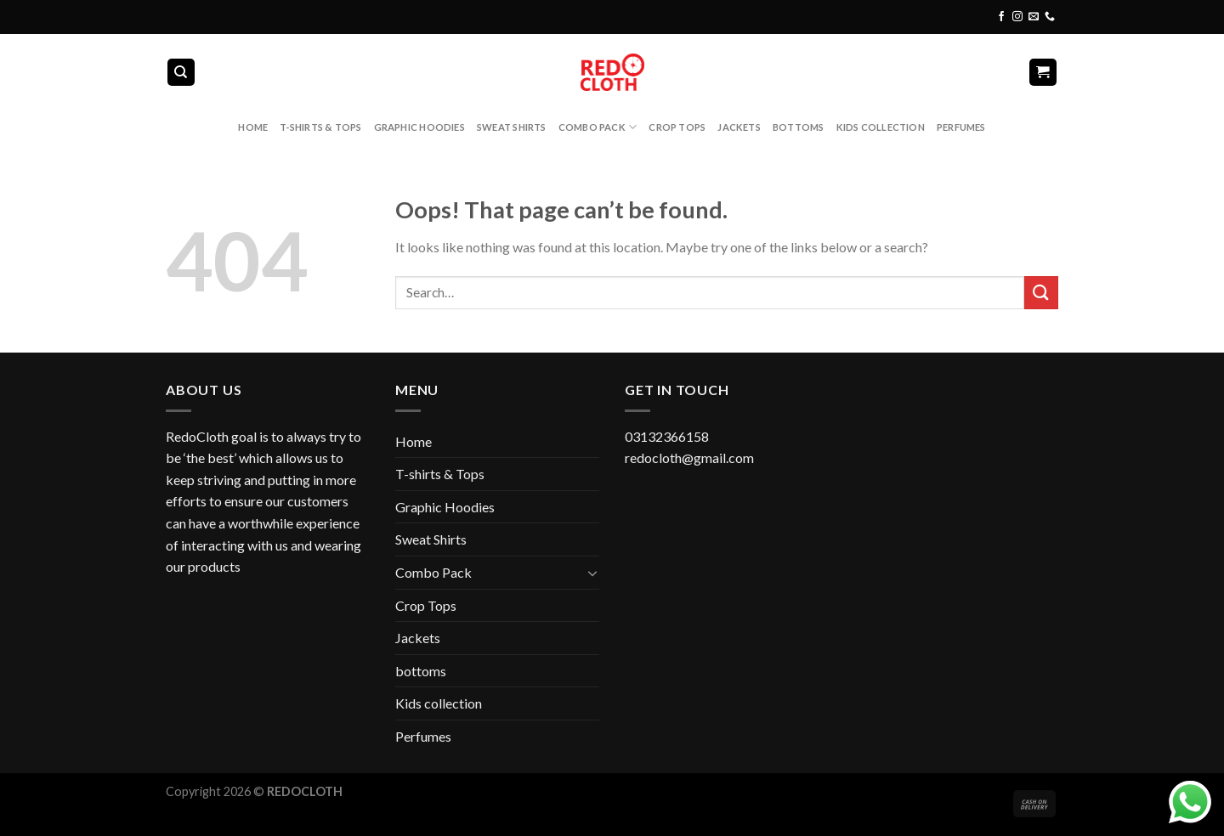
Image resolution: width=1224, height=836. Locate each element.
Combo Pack (598, 127)
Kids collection (880, 127)
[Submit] (1041, 292)
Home (253, 127)
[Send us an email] (1033, 17)
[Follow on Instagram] (1017, 17)
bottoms (798, 127)
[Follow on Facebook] (1001, 17)
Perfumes (961, 127)
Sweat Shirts (512, 127)
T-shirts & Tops (320, 127)
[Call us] (1050, 17)
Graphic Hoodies (419, 127)
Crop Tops (677, 127)
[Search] (181, 73)
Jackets (739, 127)
